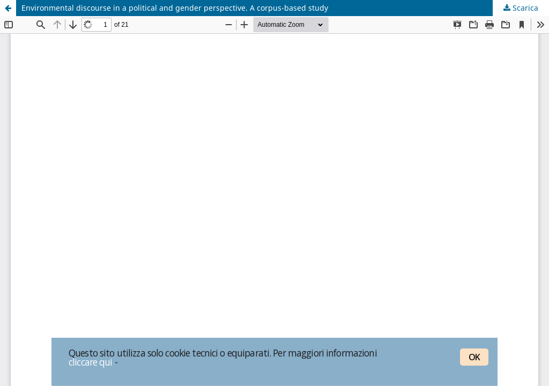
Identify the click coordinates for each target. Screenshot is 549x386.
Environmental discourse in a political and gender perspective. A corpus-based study (174, 8)
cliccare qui (91, 361)
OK (474, 357)
